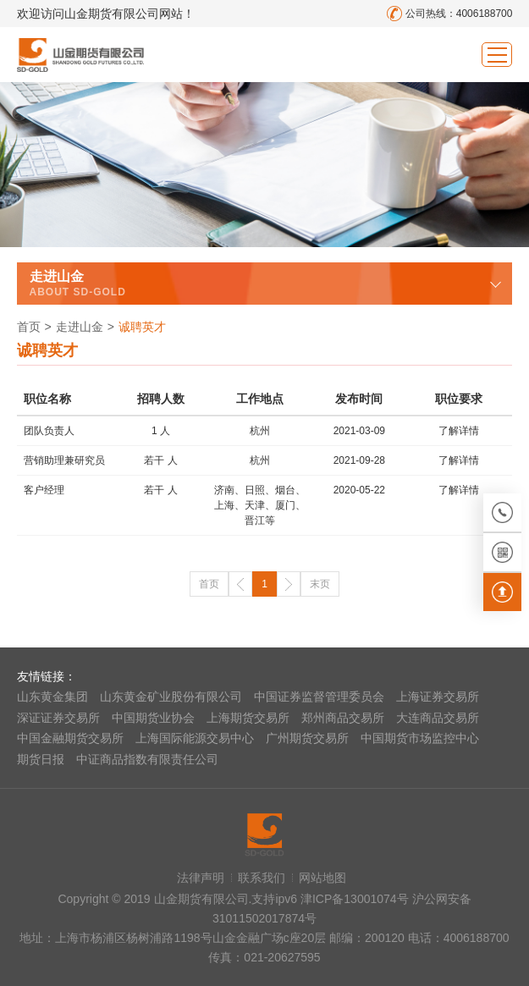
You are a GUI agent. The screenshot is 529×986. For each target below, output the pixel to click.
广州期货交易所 (307, 738)
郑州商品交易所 (342, 717)
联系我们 (261, 877)
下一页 (288, 584)
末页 (320, 584)
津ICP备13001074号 (356, 899)
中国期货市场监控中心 (420, 738)
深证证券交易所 (58, 717)
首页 (29, 326)
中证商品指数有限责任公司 (147, 759)
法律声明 (200, 877)
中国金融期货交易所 (70, 738)
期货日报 (40, 759)
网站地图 (322, 877)
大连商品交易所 (437, 717)
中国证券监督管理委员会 (319, 696)
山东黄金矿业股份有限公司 (171, 696)
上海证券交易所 (437, 696)
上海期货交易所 (248, 717)
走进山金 (79, 326)
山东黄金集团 (52, 696)
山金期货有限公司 (80, 55)
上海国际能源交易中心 (194, 738)
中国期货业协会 (153, 717)
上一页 (240, 584)
